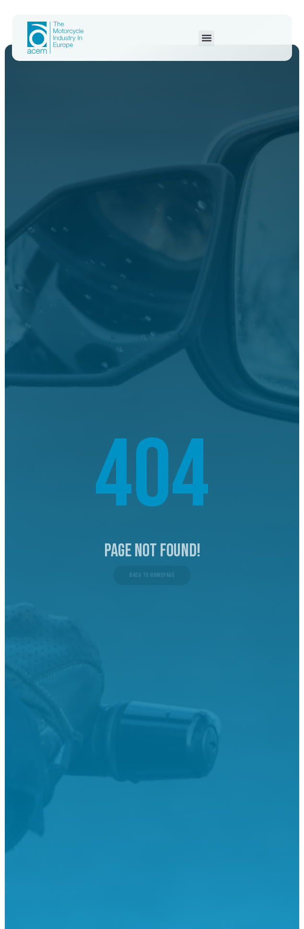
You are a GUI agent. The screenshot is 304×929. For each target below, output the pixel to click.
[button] (206, 38)
